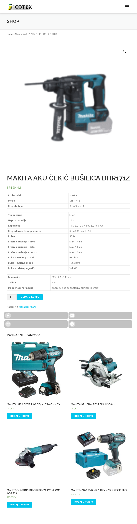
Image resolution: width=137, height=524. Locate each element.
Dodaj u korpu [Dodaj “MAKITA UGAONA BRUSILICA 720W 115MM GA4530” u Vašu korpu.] (19, 504)
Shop (17, 34)
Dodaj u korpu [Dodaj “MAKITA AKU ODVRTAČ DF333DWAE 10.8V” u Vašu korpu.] (19, 416)
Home (10, 34)
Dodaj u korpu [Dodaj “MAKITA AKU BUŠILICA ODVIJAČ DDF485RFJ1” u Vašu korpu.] (83, 501)
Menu (127, 6)
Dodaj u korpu (30, 296)
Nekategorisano (28, 306)
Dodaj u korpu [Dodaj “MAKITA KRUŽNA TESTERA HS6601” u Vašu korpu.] (83, 416)
